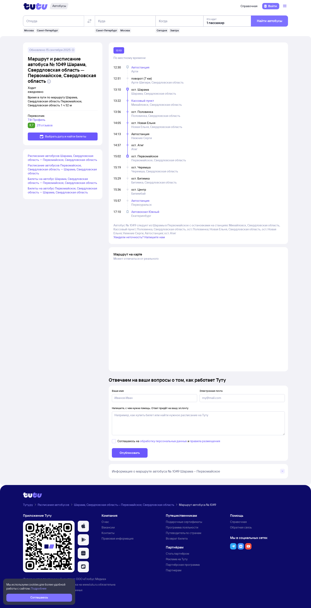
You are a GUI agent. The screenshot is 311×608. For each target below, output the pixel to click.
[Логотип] (35, 6)
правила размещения (205, 441)
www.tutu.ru (90, 584)
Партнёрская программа (183, 565)
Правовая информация (117, 538)
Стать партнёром (177, 553)
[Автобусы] (59, 6)
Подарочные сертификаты (184, 522)
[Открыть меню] (285, 6)
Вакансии (108, 527)
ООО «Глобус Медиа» (91, 579)
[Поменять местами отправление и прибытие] (89, 21)
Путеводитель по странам (183, 533)
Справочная (249, 6)
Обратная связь (241, 527)
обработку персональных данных (163, 441)
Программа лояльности (182, 527)
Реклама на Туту (177, 559)
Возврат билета (177, 538)
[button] (83, 526)
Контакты (108, 533)
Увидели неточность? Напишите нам (139, 237)
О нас (105, 522)
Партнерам (173, 570)
